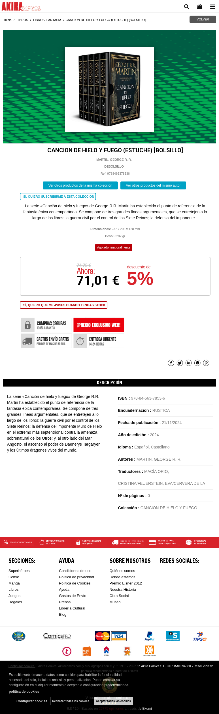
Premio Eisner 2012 (126, 583)
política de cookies (24, 692)
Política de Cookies (74, 583)
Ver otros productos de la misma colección (80, 185)
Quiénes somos (122, 571)
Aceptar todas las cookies (113, 701)
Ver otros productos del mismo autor (153, 185)
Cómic (13, 577)
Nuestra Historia (123, 589)
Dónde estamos (122, 577)
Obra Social (119, 596)
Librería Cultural (72, 608)
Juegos (14, 596)
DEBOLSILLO (114, 166)
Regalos (15, 602)
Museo (115, 602)
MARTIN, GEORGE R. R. (113, 159)
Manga (14, 583)
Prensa (65, 602)
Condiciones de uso (75, 571)
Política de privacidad (76, 577)
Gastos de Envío (72, 596)
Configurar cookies (31, 701)
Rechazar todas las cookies (70, 701)
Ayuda (64, 589)
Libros (13, 589)
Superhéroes (18, 571)
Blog (62, 614)
